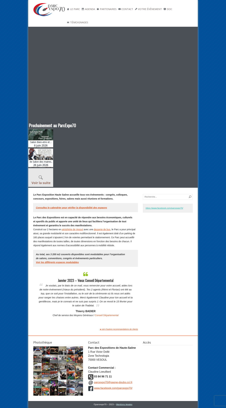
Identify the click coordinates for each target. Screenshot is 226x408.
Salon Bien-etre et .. (40, 144)
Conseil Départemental (106, 315)
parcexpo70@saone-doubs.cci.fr (113, 382)
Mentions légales (124, 404)
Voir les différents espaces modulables (57, 262)
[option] (85, 293)
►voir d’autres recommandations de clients (119, 329)
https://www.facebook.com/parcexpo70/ (164, 208)
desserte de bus (102, 229)
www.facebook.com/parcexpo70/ (113, 388)
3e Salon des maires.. (40, 163)
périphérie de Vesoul (72, 229)
